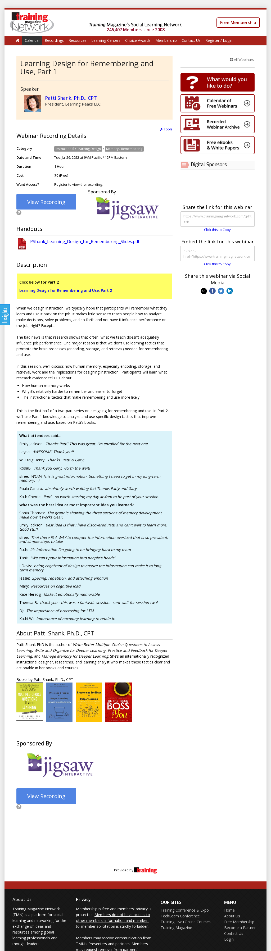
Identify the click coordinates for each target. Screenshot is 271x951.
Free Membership (238, 22)
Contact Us (191, 40)
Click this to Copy (217, 229)
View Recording (46, 202)
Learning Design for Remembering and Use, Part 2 (65, 290)
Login (229, 939)
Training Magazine (176, 927)
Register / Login (218, 40)
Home (229, 910)
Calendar (32, 40)
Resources (78, 40)
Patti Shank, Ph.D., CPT (71, 98)
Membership (166, 40)
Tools (166, 129)
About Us (21, 899)
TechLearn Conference (180, 915)
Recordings (54, 40)
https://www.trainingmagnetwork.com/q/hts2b (217, 219)
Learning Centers (105, 40)
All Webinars (242, 59)
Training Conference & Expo (185, 910)
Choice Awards (138, 40)
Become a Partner (240, 927)
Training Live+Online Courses (186, 921)
